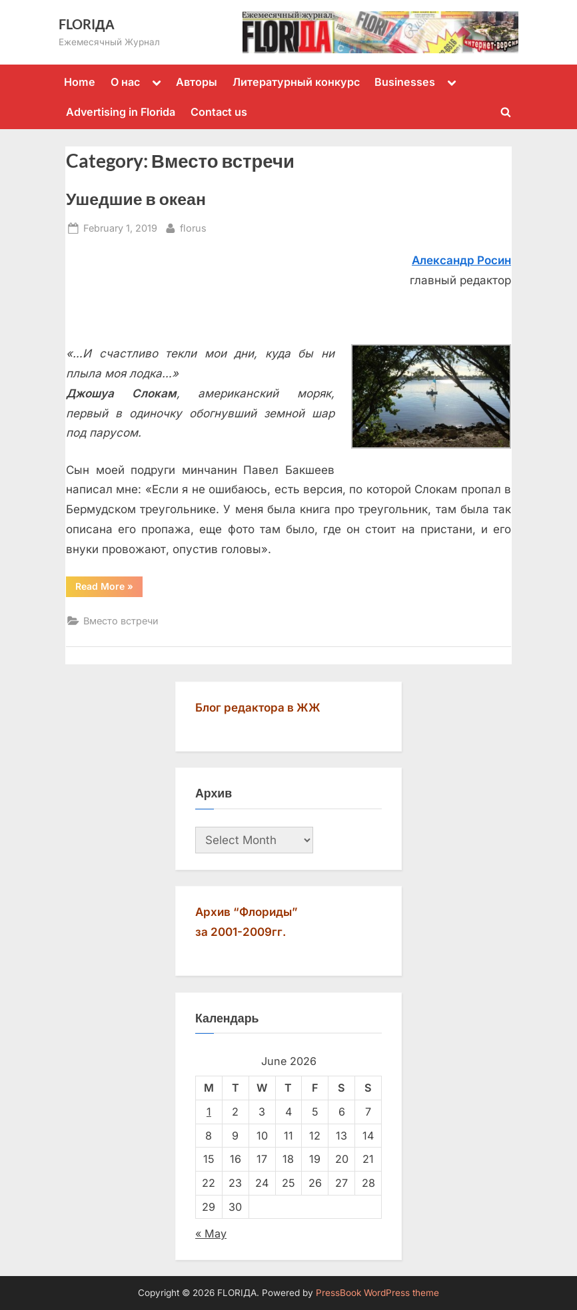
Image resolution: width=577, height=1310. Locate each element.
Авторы (196, 82)
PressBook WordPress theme (377, 1292)
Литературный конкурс (296, 82)
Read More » (109, 588)
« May (211, 1233)
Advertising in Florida (120, 111)
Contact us (219, 111)
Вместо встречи (121, 620)
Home (79, 82)
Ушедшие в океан (136, 198)
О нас (125, 82)
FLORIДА (87, 24)
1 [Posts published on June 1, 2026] (209, 1111)
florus (193, 227)
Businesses (404, 82)
